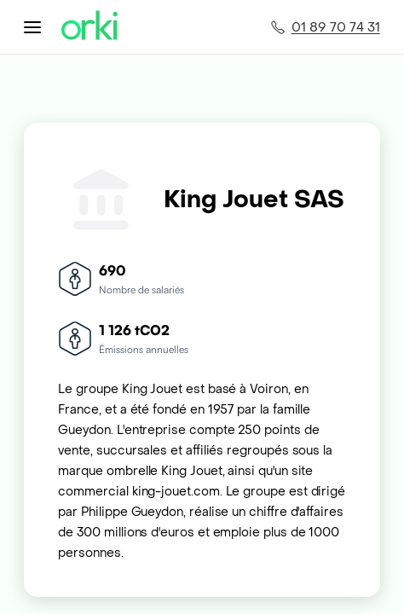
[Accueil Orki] (89, 26)
